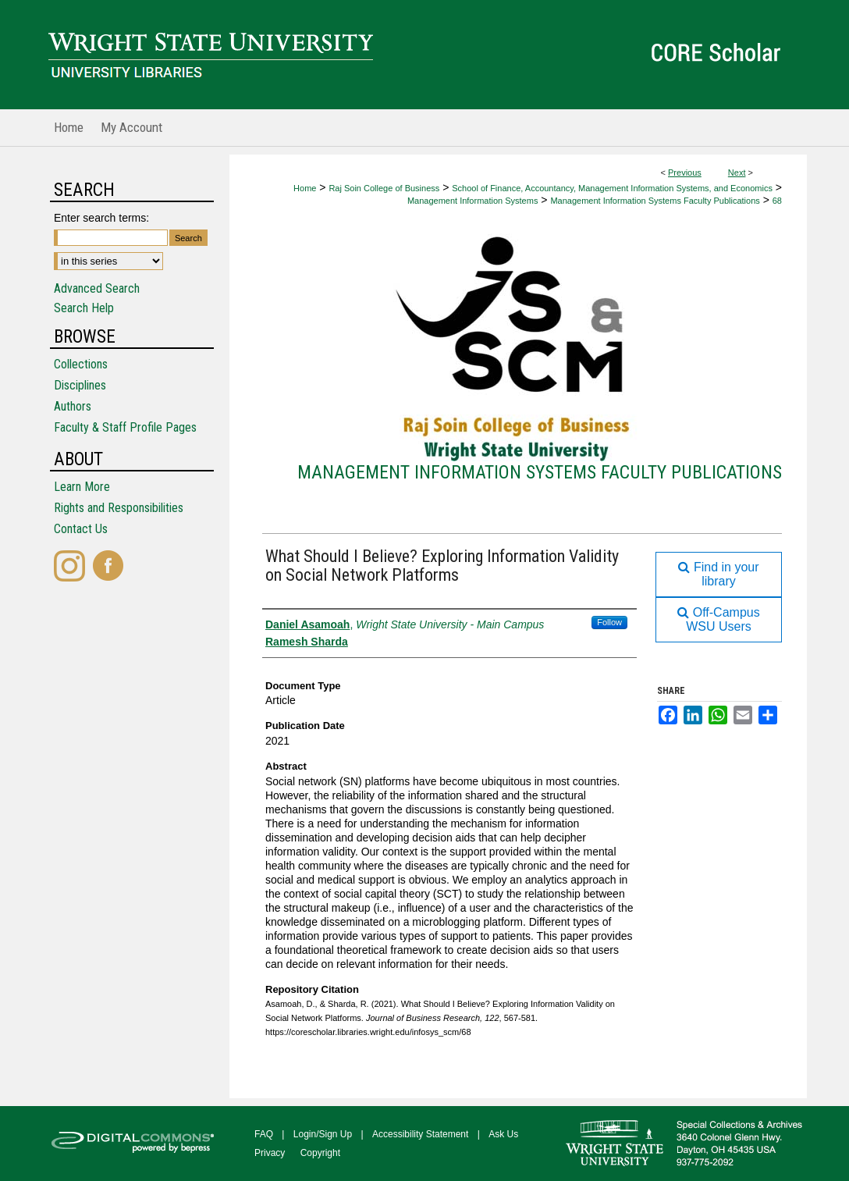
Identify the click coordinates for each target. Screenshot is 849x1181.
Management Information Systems (472, 200)
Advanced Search (97, 288)
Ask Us (503, 1134)
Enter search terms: (101, 218)
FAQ (263, 1134)
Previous (685, 172)
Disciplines (80, 385)
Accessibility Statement (420, 1134)
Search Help (84, 308)
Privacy (269, 1152)
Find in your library (718, 574)
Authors (72, 406)
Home (304, 188)
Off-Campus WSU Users (718, 619)
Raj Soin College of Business (384, 188)
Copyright (320, 1152)
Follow (609, 622)
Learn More (82, 486)
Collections (81, 364)
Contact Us (81, 528)
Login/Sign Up (322, 1134)
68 (777, 200)
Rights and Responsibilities (118, 507)
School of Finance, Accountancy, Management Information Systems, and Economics (612, 188)
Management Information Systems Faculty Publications (654, 200)
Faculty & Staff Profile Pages (125, 427)
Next (737, 172)
